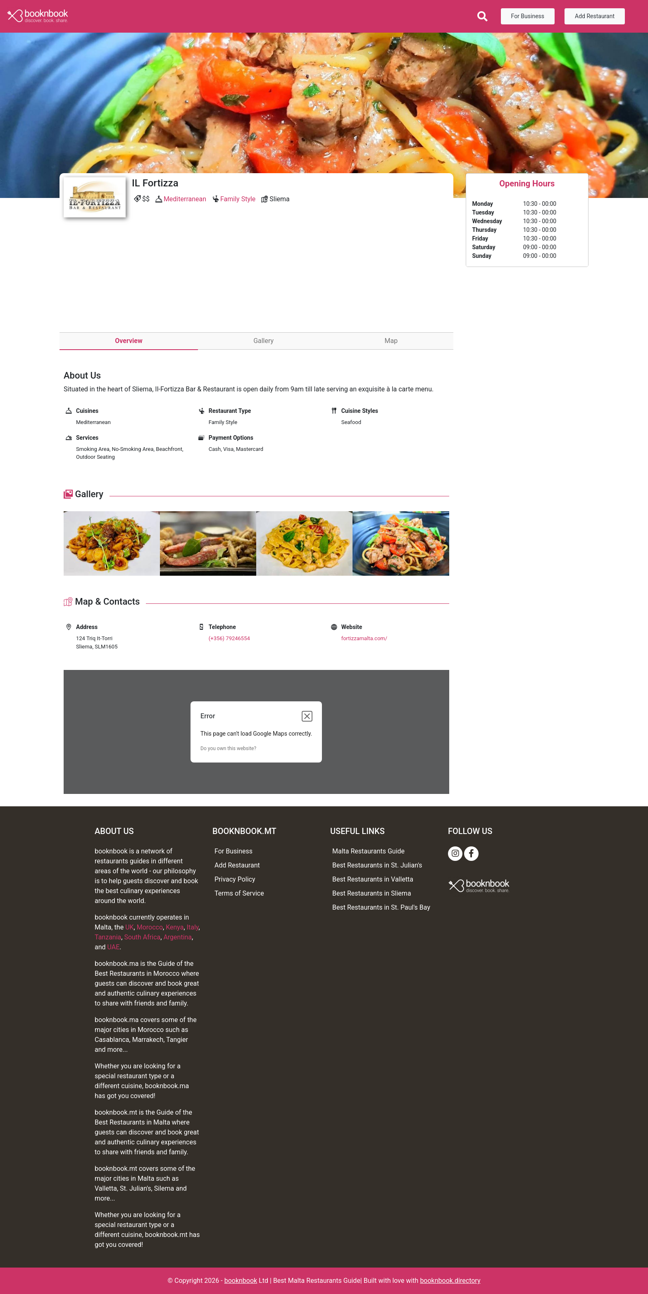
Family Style (237, 199)
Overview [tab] (128, 341)
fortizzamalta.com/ (364, 638)
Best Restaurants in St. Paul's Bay (381, 907)
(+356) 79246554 (229, 638)
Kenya (174, 927)
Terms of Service (239, 893)
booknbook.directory (450, 1280)
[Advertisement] (256, 283)
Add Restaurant (595, 16)
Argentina (177, 937)
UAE (113, 947)
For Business (527, 16)
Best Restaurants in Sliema (371, 893)
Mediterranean (185, 199)
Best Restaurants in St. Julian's (377, 865)
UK (129, 927)
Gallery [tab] (263, 341)
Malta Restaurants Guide (368, 851)
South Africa (142, 937)
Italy (193, 927)
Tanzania (108, 937)
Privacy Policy (234, 879)
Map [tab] (391, 341)
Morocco (150, 927)
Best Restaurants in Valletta (372, 879)
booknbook (240, 1280)
